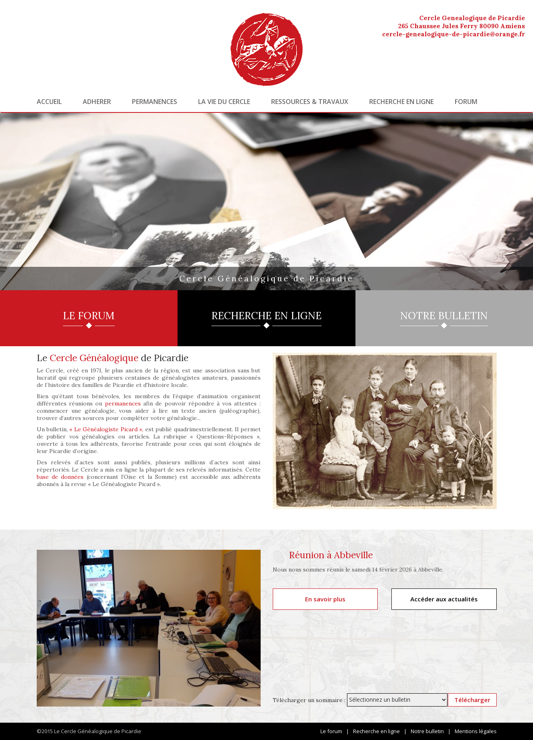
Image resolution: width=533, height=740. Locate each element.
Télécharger (472, 700)
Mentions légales (476, 731)
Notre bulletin (427, 731)
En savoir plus (325, 599)
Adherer (97, 101)
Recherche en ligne (401, 101)
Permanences (154, 101)
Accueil (49, 101)
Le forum (331, 731)
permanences (123, 403)
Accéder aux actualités (444, 599)
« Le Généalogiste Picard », (106, 429)
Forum (466, 101)
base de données (60, 476)
